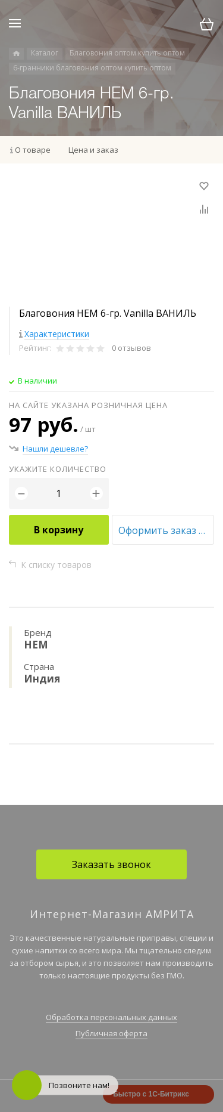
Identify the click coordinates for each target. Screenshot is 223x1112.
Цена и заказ (93, 150)
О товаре (33, 150)
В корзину (58, 529)
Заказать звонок (111, 864)
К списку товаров (56, 564)
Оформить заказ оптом (166, 530)
